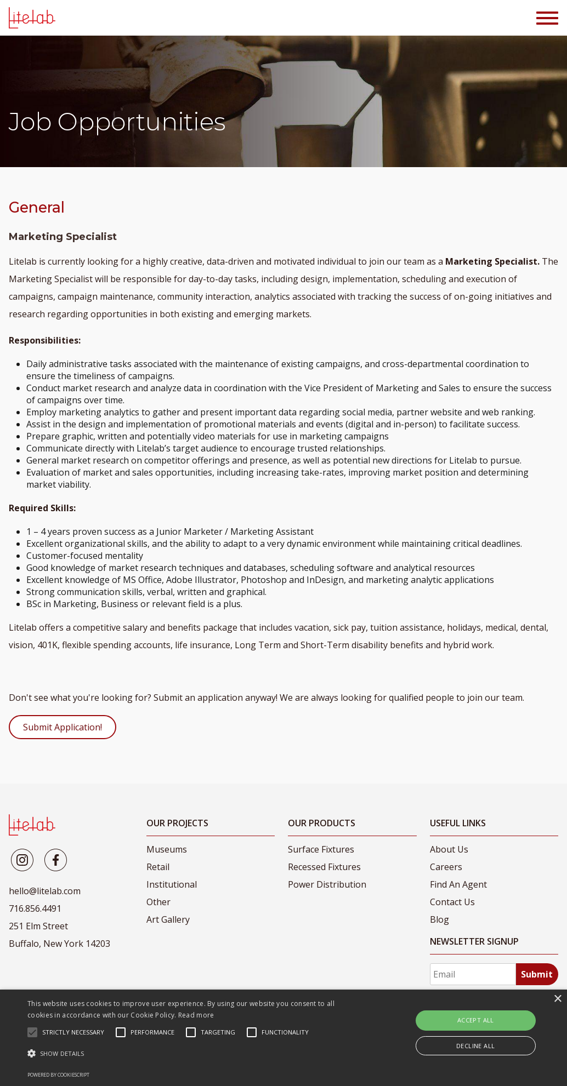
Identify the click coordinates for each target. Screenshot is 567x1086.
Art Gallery (168, 919)
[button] (193, 1053)
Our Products (321, 823)
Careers (446, 867)
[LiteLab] (32, 825)
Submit (537, 974)
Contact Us (452, 902)
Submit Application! (62, 727)
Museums (166, 849)
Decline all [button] (475, 1046)
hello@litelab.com (45, 891)
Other (158, 902)
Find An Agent (458, 884)
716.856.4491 (35, 908)
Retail (157, 867)
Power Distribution (327, 884)
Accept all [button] (475, 1020)
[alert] (283, 1038)
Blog (439, 919)
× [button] (557, 999)
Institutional (171, 884)
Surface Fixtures (321, 849)
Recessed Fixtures (324, 867)
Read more (196, 1015)
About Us (449, 849)
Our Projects (177, 823)
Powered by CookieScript (58, 1074)
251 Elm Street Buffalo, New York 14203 (59, 935)
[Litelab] (22, 860)
